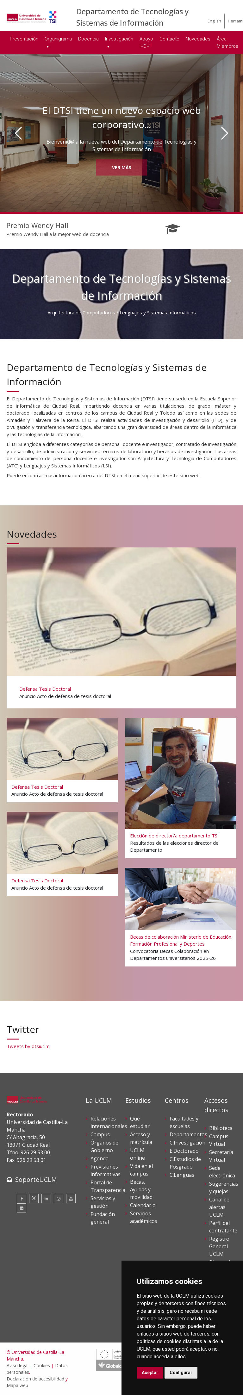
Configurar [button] (181, 1372)
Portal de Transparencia (107, 1186)
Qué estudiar (140, 1122)
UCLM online (137, 1154)
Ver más (121, 167)
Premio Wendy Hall (37, 225)
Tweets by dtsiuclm (28, 1046)
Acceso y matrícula (141, 1138)
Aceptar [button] (150, 1372)
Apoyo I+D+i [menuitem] (146, 42)
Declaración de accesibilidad (35, 1379)
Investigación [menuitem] (119, 39)
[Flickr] (21, 1208)
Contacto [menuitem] (169, 39)
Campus (100, 1134)
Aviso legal (17, 1365)
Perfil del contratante (223, 1226)
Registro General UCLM (219, 1246)
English (214, 21)
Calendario (143, 1205)
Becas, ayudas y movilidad (141, 1189)
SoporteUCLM (36, 1179)
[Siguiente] (225, 133)
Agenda (99, 1158)
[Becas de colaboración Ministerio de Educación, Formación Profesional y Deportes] (181, 916)
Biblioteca (221, 1128)
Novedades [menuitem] (198, 39)
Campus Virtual (218, 1140)
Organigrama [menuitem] (58, 39)
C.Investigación (187, 1142)
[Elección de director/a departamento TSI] (181, 787)
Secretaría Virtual (221, 1156)
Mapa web (17, 1385)
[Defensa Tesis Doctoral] (121, 627)
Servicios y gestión (102, 1202)
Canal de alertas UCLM (219, 1207)
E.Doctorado (184, 1150)
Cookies (42, 1365)
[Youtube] (71, 1198)
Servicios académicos (143, 1217)
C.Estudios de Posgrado (185, 1163)
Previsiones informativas (105, 1170)
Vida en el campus (141, 1170)
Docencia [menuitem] (88, 39)
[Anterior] (18, 133)
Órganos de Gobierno (104, 1146)
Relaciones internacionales (108, 1122)
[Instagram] (58, 1198)
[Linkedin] (46, 1198)
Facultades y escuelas (184, 1122)
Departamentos (188, 1134)
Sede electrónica (222, 1171)
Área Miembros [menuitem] (227, 42)
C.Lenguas (182, 1174)
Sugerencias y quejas (223, 1187)
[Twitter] (34, 1198)
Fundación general (102, 1218)
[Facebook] (21, 1198)
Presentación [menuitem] (24, 39)
